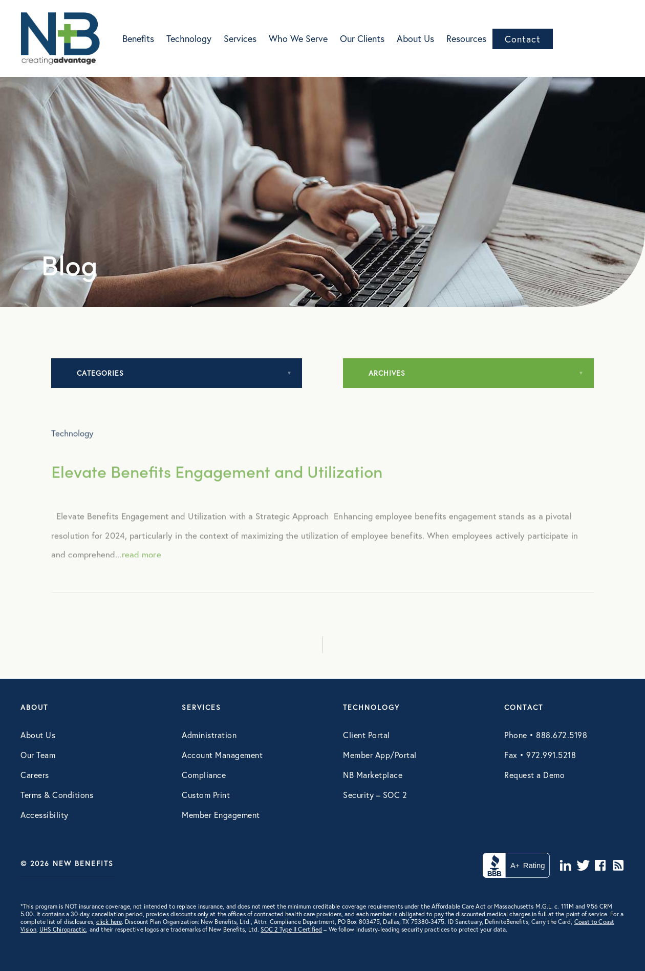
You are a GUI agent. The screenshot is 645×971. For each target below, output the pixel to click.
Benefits (138, 38)
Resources (466, 38)
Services (240, 38)
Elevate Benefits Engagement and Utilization (216, 485)
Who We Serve (298, 38)
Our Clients (362, 38)
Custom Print (206, 794)
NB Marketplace (372, 774)
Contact (523, 39)
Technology (188, 38)
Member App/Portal (380, 754)
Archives (387, 373)
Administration (209, 734)
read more (141, 568)
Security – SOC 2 (375, 794)
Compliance (204, 774)
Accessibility (44, 814)
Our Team (37, 754)
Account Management (222, 754)
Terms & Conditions (56, 794)
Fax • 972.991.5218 (540, 754)
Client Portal (366, 734)
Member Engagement (221, 814)
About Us (415, 38)
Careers (34, 774)
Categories (100, 373)
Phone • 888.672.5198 (545, 734)
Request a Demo (534, 774)
